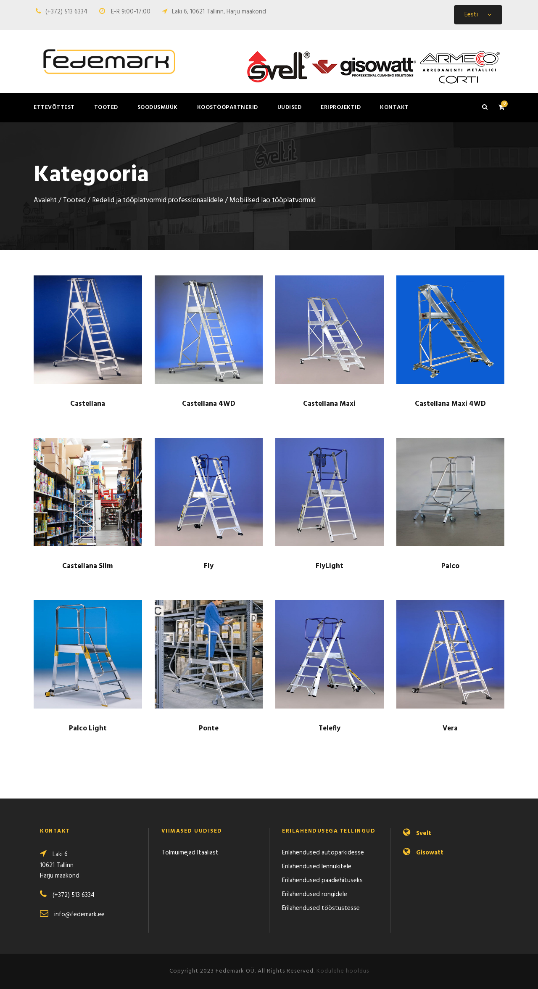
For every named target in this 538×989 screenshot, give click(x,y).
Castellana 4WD (208, 404)
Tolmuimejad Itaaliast (190, 853)
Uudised (289, 107)
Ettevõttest (54, 107)
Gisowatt (429, 853)
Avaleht (45, 200)
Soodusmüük (157, 107)
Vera (450, 728)
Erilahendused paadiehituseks (322, 880)
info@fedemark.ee (79, 915)
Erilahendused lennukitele (316, 867)
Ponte (209, 728)
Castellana (87, 404)
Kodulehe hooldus (342, 971)
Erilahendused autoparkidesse (323, 853)
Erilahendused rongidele (314, 894)
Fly (209, 566)
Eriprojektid (341, 107)
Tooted (106, 107)
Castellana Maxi (329, 404)
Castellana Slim (87, 566)
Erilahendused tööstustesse (321, 908)
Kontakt (394, 107)
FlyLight (329, 566)
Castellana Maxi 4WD (450, 404)
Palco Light (88, 728)
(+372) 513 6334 (66, 12)
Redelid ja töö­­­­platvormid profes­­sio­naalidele (157, 200)
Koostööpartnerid (227, 107)
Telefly (329, 728)
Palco (450, 566)
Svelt (423, 833)
